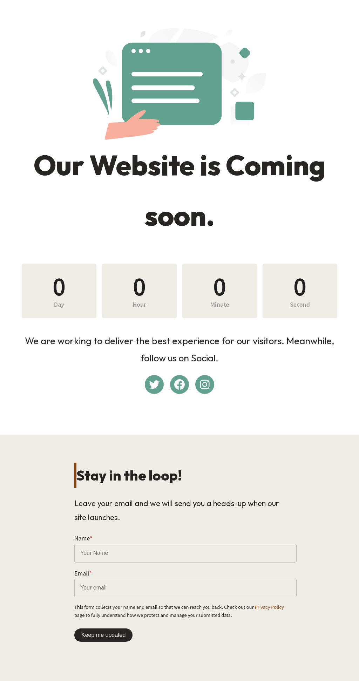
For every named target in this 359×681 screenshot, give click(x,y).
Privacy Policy (269, 607)
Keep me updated (103, 635)
